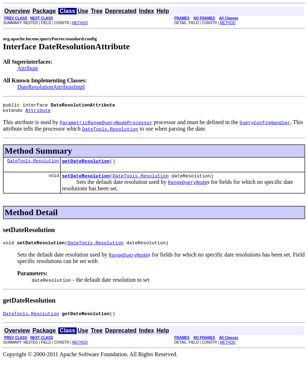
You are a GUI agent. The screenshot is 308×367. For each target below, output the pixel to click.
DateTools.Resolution (33, 164)
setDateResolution (86, 180)
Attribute (27, 68)
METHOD (80, 23)
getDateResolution (86, 164)
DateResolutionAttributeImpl (51, 87)
